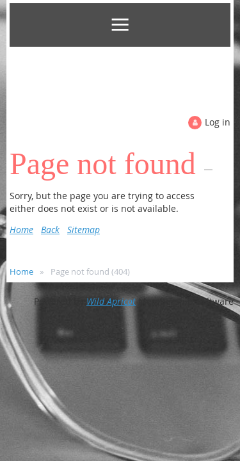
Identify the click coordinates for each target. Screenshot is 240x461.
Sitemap (83, 229)
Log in (217, 122)
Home (21, 229)
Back (50, 229)
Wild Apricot (111, 301)
